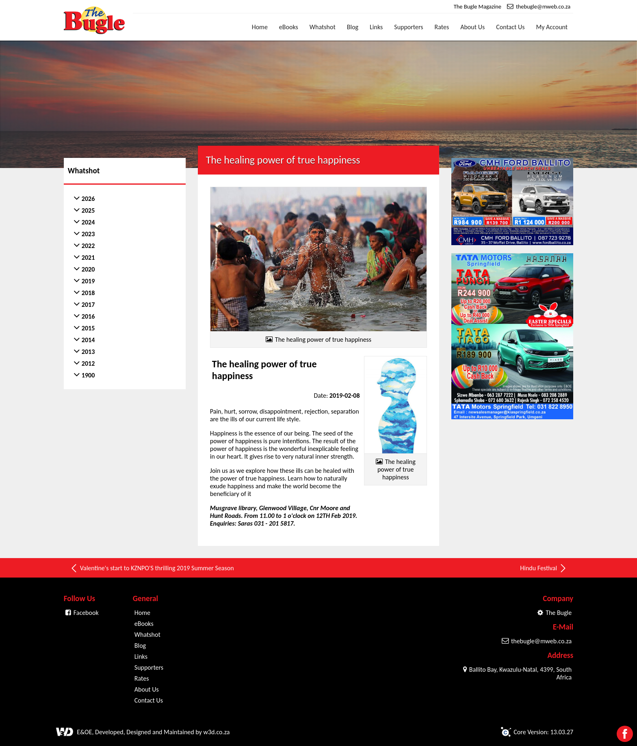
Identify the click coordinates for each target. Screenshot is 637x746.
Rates (442, 27)
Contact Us (510, 27)
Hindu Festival (543, 568)
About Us (472, 27)
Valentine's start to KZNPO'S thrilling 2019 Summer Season (152, 568)
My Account (552, 27)
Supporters (408, 27)
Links (376, 27)
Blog (352, 27)
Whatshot (323, 27)
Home (260, 27)
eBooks (288, 27)
